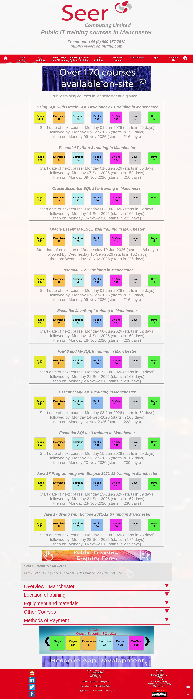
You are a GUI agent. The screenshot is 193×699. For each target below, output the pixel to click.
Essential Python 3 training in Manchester (97, 148)
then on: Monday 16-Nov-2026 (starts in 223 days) (97, 218)
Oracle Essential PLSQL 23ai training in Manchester (97, 229)
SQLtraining (40, 59)
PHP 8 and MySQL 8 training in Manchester (97, 351)
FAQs (159, 677)
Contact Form (159, 686)
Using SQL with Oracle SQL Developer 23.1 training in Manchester (97, 107)
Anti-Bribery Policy (159, 682)
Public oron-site (118, 59)
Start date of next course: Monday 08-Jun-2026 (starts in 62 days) (97, 209)
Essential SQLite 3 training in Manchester (97, 433)
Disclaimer (159, 679)
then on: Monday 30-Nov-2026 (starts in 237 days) (97, 544)
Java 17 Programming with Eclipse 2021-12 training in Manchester (97, 473)
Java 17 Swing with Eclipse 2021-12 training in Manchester (97, 514)
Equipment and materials (51, 603)
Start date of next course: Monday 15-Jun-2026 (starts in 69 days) (97, 372)
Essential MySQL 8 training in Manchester (97, 392)
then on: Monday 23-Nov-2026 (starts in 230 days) (97, 381)
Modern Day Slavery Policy (159, 684)
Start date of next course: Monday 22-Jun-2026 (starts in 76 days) (97, 535)
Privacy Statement (159, 675)
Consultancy (137, 57)
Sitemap (159, 670)
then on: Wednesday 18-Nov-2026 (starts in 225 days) (97, 259)
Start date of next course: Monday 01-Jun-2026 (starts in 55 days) (97, 127)
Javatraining (98, 59)
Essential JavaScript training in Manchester (97, 311)
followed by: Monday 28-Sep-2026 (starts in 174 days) (97, 539)
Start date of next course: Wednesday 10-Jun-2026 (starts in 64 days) (97, 250)
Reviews (159, 673)
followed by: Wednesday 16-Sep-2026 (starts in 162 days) (97, 254)
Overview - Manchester (49, 586)
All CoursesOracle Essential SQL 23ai (96, 631)
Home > (3, 63)
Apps (156, 57)
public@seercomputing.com (96, 46)
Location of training (44, 595)
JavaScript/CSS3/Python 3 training (79, 59)
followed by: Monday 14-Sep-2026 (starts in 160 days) (97, 213)
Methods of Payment (46, 620)
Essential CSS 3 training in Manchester (97, 270)
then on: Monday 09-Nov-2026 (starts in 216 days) (97, 136)
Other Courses (40, 612)
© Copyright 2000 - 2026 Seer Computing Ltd (95, 690)
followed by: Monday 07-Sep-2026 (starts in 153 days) (97, 132)
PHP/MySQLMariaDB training (60, 59)
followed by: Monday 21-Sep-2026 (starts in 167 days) (97, 376)
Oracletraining (21, 59)
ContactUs (173, 59)
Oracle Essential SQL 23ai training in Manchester (97, 188)
